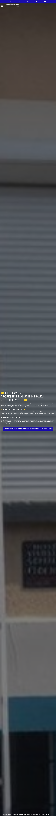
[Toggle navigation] (2, 6)
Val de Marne (40, 814)
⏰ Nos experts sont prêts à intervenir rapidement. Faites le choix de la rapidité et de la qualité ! (28, 428)
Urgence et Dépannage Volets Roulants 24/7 (18, 814)
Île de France (33, 814)
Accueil (4, 814)
